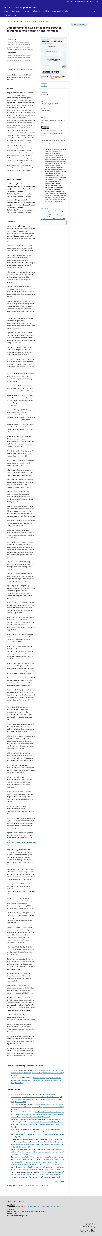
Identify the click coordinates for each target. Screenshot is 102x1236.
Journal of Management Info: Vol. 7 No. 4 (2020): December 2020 (41, 1164)
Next (62, 1181)
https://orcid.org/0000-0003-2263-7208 (21, 49)
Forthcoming (36, 11)
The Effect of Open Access (55, 202)
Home (8, 22)
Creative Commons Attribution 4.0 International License (52, 133)
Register (69, 1)
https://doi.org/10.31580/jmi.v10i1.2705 (19, 69)
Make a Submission (79, 25)
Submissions (16, 11)
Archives (46, 11)
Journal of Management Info (20, 7)
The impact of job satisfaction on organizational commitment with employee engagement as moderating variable (37, 1174)
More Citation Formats (49, 223)
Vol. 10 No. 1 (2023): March (28, 22)
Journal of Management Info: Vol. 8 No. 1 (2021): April (42, 1177)
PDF (44, 85)
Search (94, 11)
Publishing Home (80, 1)
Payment (90, 1)
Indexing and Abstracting (60, 11)
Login (96, 1)
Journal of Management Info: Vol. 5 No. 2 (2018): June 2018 (42, 1169)
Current (26, 11)
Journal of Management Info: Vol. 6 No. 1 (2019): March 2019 (30, 1117)
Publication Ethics (11, 15)
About (6, 11)
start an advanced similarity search (27, 1185)
